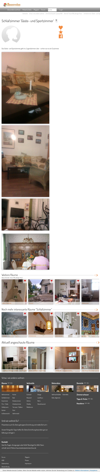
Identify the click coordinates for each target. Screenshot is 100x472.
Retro (39, 401)
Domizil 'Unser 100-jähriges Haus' (73, 13)
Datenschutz (5, 463)
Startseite (25, 13)
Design (39, 394)
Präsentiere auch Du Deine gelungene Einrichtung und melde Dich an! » (24, 425)
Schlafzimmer (6, 398)
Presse (27, 460)
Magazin (36, 10)
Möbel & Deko (27, 10)
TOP (9, 383)
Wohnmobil (15, 413)
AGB (3, 460)
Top (85, 383)
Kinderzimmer (16, 401)
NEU (11, 383)
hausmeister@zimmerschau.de (26, 448)
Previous (95, 275)
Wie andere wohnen (13, 10)
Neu (88, 383)
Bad (13, 398)
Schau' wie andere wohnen (36, 13)
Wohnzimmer (5, 394)
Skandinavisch (41, 404)
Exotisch (29, 394)
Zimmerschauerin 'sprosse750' (54, 13)
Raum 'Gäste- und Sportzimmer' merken (61, 32)
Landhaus (40, 398)
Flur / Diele (5, 404)
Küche (14, 394)
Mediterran (30, 407)
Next (97, 275)
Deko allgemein (56, 398)
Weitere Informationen (82, 470)
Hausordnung (5, 466)
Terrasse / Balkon (17, 407)
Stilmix (29, 401)
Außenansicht (6, 413)
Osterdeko (65, 394)
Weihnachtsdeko (56, 394)
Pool (13, 410)
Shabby (29, 404)
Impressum (28, 463)
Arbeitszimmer (16, 404)
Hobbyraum (5, 407)
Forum (43, 10)
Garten (3, 410)
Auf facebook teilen (61, 36)
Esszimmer (5, 401)
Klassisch (29, 398)
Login (61, 10)
